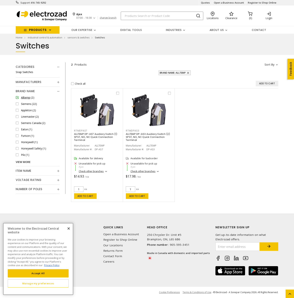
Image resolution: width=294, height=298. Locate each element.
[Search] (162, 16)
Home (19, 37)
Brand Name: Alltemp (173, 72)
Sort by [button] (269, 64)
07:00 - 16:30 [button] (84, 17)
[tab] (38, 67)
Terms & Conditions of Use (197, 292)
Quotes (205, 2)
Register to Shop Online (262, 2)
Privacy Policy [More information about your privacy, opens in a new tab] (51, 265)
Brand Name (25, 91)
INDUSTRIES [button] (174, 30)
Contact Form (112, 256)
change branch (108, 17)
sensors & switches (79, 37)
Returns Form (113, 250)
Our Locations (113, 245)
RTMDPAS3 (132, 130)
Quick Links (113, 227)
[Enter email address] (237, 246)
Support (25, 2)
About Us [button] (217, 30)
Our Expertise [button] (81, 30)
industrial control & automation (45, 37)
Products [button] (38, 30)
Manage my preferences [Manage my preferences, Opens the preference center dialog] (38, 283)
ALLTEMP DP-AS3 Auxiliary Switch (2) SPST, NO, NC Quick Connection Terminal (148, 137)
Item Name (23, 171)
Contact (259, 30)
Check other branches (91, 171)
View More (23, 162)
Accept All (38, 273)
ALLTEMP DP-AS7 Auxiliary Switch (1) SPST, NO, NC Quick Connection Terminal (95, 137)
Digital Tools (131, 30)
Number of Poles (29, 189)
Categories (25, 67)
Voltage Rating (28, 180)
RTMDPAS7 (80, 130)
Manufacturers (28, 82)
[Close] (68, 228)
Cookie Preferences (169, 292)
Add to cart (85, 196)
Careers (109, 261)
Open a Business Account (229, 2)
